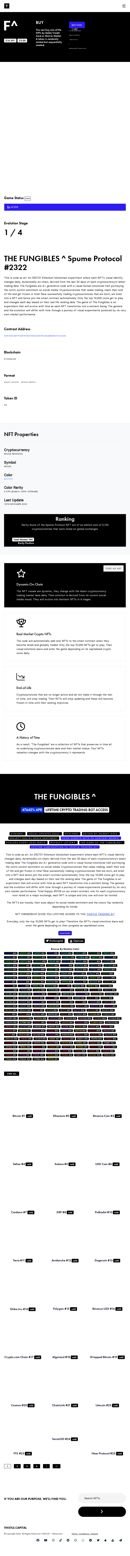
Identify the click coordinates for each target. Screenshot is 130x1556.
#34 (80, 1030)
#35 (39, 969)
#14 (68, 957)
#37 (11, 961)
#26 (25, 961)
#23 (54, 961)
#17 (66, 977)
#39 (40, 961)
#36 (79, 986)
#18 (107, 998)
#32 (10, 994)
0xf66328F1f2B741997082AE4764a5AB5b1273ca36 (35, 335)
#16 (52, 953)
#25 (25, 953)
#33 (108, 953)
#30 (83, 957)
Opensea (76, 941)
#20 (67, 969)
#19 (24, 977)
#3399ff (8, 479)
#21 (94, 953)
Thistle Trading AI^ (100, 914)
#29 (10, 953)
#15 (66, 973)
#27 (24, 957)
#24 (66, 953)
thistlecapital (54, 941)
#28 (97, 957)
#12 (110, 1034)
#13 (96, 990)
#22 (39, 953)
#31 (24, 998)
